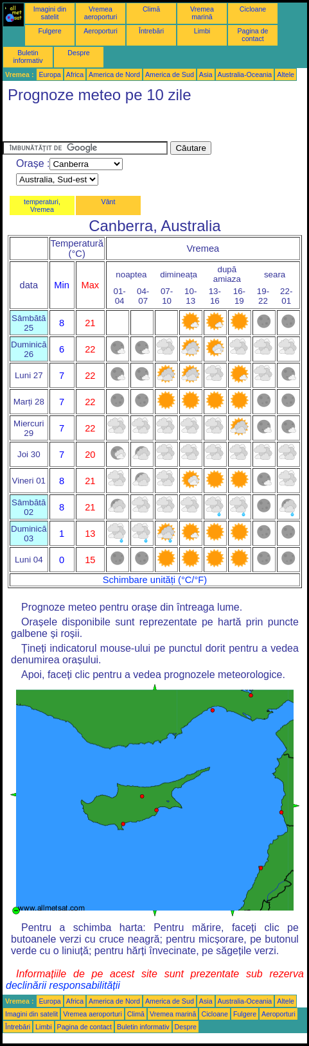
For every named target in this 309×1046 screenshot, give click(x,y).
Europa (49, 74)
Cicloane (253, 9)
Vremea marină (202, 13)
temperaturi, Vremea (42, 205)
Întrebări (151, 31)
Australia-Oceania (245, 74)
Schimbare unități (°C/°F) (155, 580)
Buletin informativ (27, 56)
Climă (151, 9)
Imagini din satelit (50, 13)
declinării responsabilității (63, 985)
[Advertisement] (105, 125)
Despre (78, 53)
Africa (75, 74)
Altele (285, 74)
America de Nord (114, 74)
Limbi (202, 31)
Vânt (109, 201)
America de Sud (169, 74)
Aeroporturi (101, 31)
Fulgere (49, 31)
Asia (206, 74)
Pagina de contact (253, 34)
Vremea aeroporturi (101, 13)
